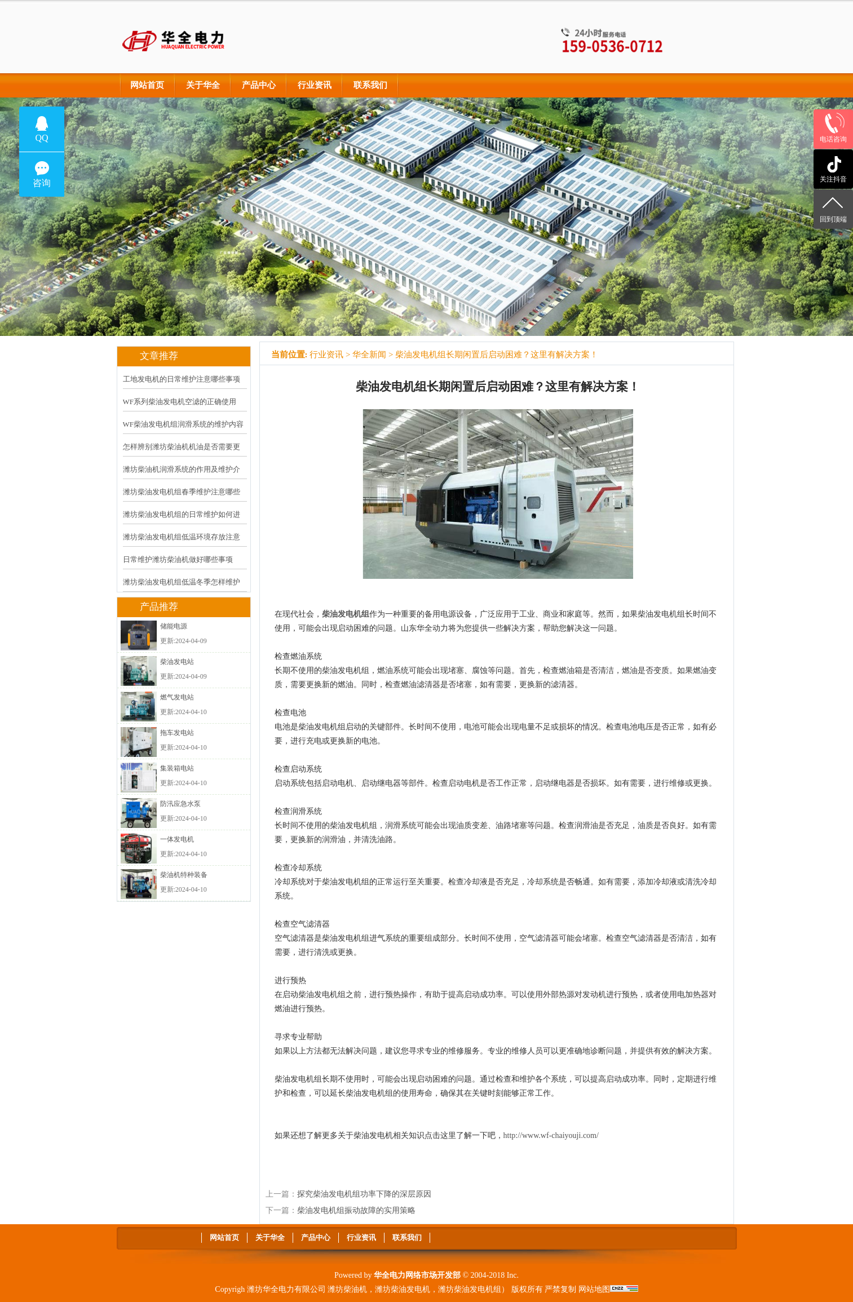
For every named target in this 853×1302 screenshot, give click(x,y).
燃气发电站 (177, 697)
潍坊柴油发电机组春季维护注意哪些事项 (181, 499)
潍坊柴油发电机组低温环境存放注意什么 (181, 544)
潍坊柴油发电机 (402, 1289)
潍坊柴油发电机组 (469, 1289)
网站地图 (594, 1289)
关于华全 (203, 85)
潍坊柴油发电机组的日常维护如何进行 (181, 522)
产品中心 (259, 85)
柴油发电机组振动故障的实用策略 (356, 1210)
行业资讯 (315, 85)
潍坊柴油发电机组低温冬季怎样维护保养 (181, 589)
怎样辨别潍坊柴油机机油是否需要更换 (181, 454)
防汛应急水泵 (180, 804)
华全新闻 (369, 354)
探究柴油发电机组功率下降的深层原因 (364, 1194)
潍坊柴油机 (347, 1289)
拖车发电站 (177, 733)
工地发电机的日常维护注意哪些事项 (181, 379)
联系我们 (370, 85)
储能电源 (173, 626)
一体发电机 (177, 839)
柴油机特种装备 (183, 875)
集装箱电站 (177, 768)
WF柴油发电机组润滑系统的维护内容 (183, 424)
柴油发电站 (177, 662)
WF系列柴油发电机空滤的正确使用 (180, 401)
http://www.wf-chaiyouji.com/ (551, 1135)
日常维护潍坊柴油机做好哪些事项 (178, 559)
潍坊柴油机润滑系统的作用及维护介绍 (181, 477)
